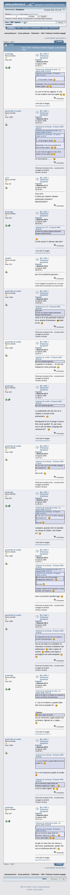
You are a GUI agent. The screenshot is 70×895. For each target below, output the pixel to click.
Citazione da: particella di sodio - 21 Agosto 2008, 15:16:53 (48, 70)
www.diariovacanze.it (42, 106)
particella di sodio (13, 111)
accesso (15, 14)
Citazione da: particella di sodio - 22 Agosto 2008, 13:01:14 (48, 692)
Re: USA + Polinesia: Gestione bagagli (42, 57)
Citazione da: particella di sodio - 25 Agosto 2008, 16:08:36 (48, 824)
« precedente (49, 38)
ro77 (7, 178)
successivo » (61, 38)
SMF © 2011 (32, 887)
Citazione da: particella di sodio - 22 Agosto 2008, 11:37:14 (48, 508)
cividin (8, 258)
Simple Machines (44, 887)
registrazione (33, 14)
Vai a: (44, 879)
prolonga (9, 54)
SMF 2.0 (23, 887)
